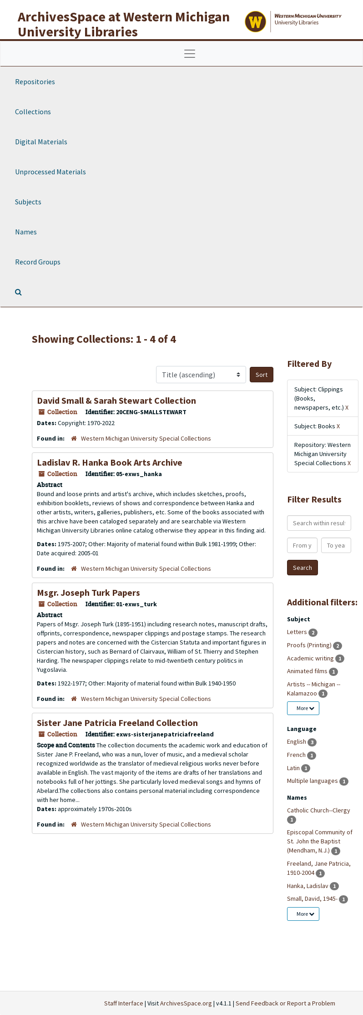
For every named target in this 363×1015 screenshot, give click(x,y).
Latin (294, 768)
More (305, 708)
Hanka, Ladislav (308, 886)
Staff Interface (123, 1003)
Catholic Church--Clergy (318, 810)
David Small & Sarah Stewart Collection (116, 400)
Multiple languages (313, 780)
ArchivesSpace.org (186, 1003)
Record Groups (37, 261)
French (297, 755)
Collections (33, 111)
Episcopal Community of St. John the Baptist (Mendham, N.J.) (320, 841)
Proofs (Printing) (310, 645)
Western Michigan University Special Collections (146, 438)
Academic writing (311, 658)
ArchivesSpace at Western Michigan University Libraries (124, 24)
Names (26, 231)
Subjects (28, 201)
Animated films (308, 671)
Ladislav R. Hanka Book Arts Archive (109, 462)
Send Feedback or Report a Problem (285, 1003)
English (297, 741)
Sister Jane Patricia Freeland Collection (117, 722)
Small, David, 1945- (313, 898)
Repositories (35, 81)
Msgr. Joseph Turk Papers (88, 592)
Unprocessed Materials (50, 171)
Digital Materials (41, 141)
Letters (297, 632)
